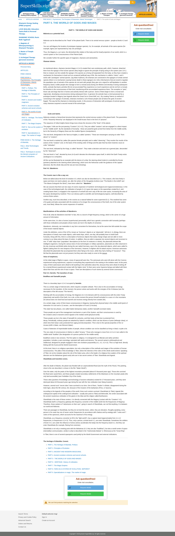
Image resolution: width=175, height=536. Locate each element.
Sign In (44, 517)
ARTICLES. (25, 70)
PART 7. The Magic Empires (58, 465)
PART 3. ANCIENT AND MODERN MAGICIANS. (64, 452)
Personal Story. (26, 67)
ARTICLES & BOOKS (32, 19)
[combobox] (121, 2)
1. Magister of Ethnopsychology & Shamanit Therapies (26, 45)
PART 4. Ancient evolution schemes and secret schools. (67, 455)
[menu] (87, 14)
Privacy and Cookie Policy (27, 517)
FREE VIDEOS (26, 74)
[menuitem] (29, 14)
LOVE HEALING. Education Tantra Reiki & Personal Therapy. (29, 31)
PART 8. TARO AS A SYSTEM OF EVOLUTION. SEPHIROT (69, 469)
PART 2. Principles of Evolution (58, 448)
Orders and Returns (25, 524)
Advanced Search (24, 520)
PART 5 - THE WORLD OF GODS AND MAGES (64, 458)
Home (20, 19)
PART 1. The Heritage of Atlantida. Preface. (63, 445)
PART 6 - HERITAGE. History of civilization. (63, 462)
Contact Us (22, 527)
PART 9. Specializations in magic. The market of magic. (67, 472)
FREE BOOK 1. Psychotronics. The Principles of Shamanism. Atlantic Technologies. (68, 19)
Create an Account (48, 520)
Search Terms (23, 514)
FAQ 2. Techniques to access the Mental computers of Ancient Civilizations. (31, 154)
